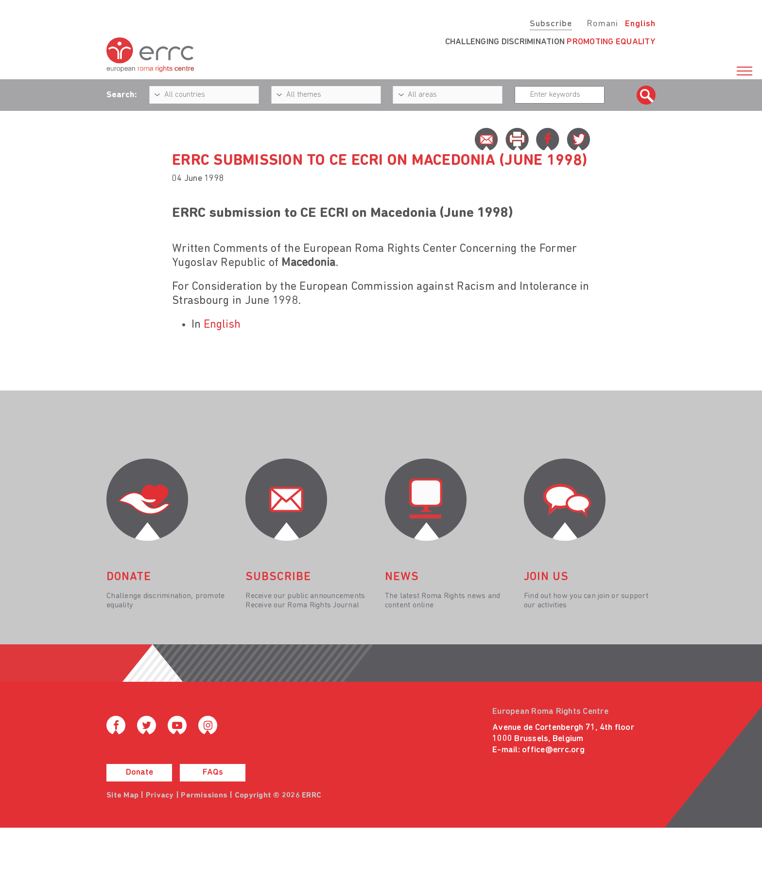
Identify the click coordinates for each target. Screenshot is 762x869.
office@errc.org (553, 750)
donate (128, 577)
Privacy (160, 795)
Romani (602, 24)
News (402, 577)
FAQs (213, 772)
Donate (139, 772)
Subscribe (551, 24)
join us (546, 577)
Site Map (122, 795)
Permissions (204, 795)
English (640, 24)
